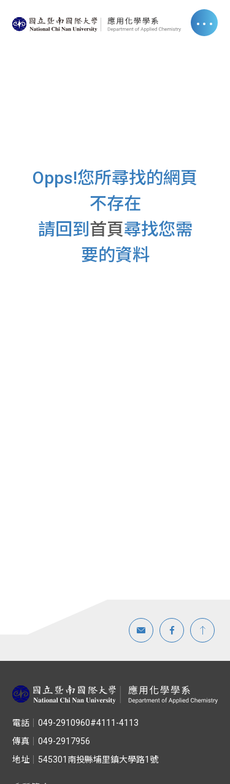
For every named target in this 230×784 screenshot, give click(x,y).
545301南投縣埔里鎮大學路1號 (85, 759)
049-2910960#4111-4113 (75, 723)
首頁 (107, 229)
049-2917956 (51, 741)
